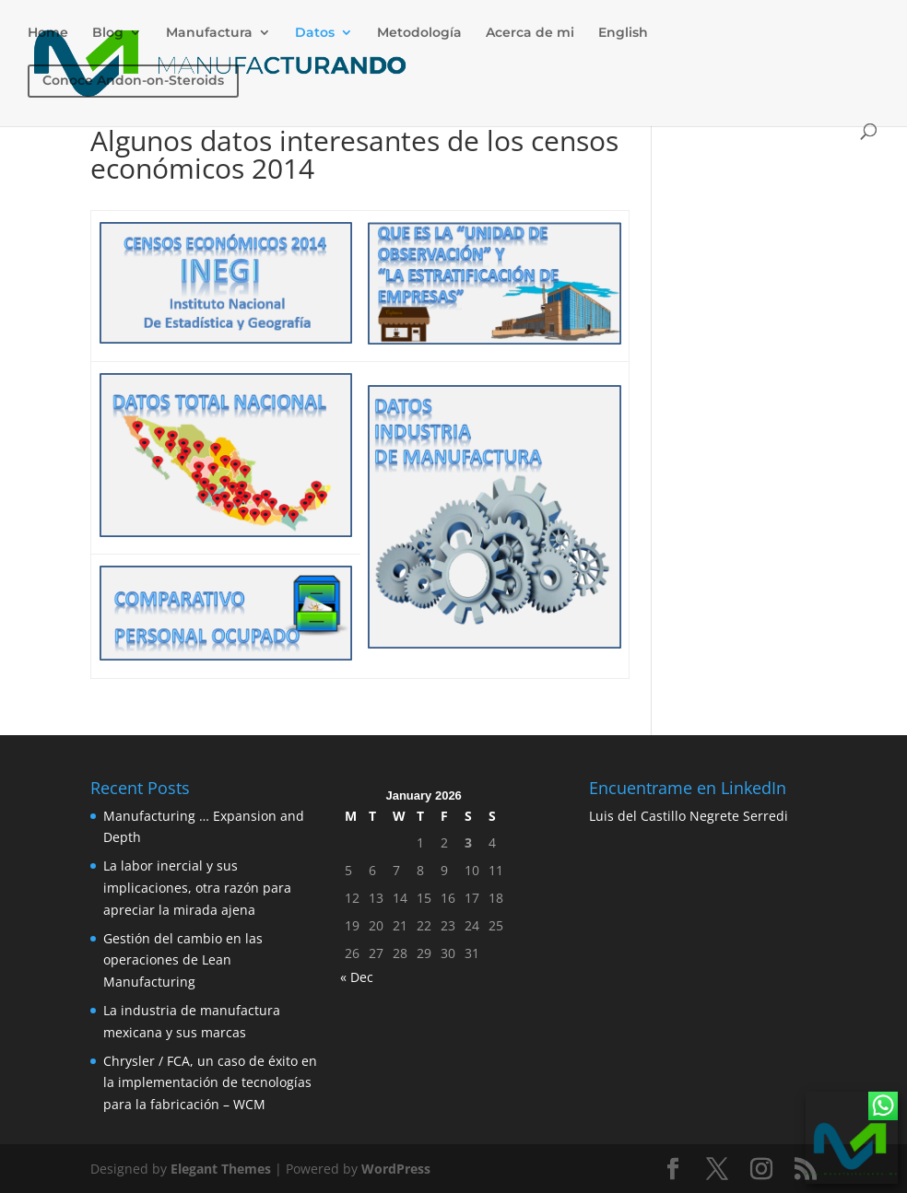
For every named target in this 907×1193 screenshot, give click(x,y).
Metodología (419, 33)
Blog (108, 33)
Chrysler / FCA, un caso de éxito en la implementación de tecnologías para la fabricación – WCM (210, 1083)
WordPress (395, 1168)
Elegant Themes (221, 1168)
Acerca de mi (530, 33)
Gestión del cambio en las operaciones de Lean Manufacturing (183, 960)
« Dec (356, 977)
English (623, 33)
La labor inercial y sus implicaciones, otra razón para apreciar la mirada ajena (197, 887)
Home (48, 33)
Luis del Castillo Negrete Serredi (688, 816)
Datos (315, 33)
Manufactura (209, 33)
